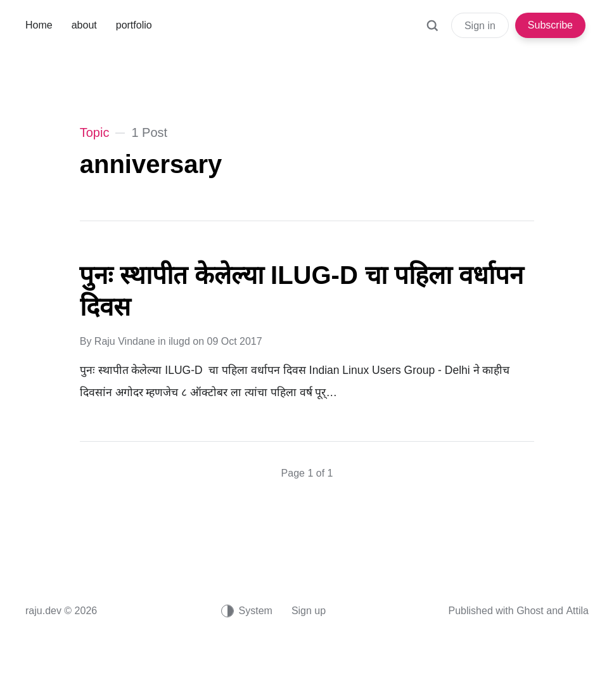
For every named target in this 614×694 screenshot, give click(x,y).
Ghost (530, 610)
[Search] (432, 32)
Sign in (480, 25)
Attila (577, 610)
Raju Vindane (124, 341)
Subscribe (550, 25)
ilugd (179, 341)
